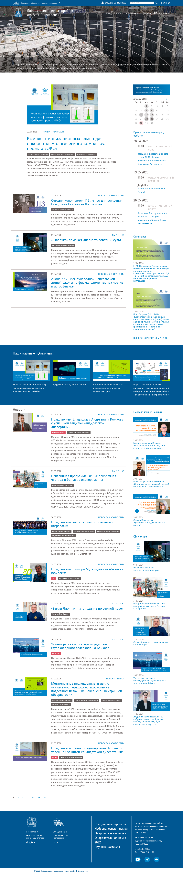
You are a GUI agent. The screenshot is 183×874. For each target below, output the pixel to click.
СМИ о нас (118, 235)
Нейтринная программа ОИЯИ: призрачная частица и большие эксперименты (83, 478)
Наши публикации (54, 131)
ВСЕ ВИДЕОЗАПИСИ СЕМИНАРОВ (150, 338)
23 (152, 119)
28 (141, 123)
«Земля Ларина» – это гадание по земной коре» (87, 609)
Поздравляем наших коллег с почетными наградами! (82, 524)
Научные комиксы (107, 847)
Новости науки (115, 678)
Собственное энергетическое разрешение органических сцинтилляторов (108, 388)
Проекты (146, 13)
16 (152, 114)
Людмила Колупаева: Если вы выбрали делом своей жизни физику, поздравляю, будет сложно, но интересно (148, 720)
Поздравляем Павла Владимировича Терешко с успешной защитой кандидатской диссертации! (87, 750)
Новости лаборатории (111, 195)
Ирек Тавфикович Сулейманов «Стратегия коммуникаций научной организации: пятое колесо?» (151, 484)
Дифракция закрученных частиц (69, 384)
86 (39, 797)
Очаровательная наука (110, 833)
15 (146, 114)
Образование (162, 13)
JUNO (15, 61)
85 (33, 797)
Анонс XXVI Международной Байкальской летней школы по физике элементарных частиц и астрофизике (87, 282)
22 (146, 119)
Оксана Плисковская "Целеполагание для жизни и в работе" (149, 523)
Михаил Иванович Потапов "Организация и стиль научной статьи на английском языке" (149, 446)
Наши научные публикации (33, 353)
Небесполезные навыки (147, 412)
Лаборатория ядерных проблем (50, 13)
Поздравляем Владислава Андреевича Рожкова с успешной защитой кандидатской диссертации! (87, 423)
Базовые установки (126, 13)
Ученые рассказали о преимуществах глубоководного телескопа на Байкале (80, 646)
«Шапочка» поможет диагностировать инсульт (86, 240)
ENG (168, 3)
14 (141, 114)
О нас (108, 13)
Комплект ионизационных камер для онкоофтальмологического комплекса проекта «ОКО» (66, 143)
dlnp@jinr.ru (146, 849)
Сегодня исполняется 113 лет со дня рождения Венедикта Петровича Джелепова (86, 202)
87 (45, 797)
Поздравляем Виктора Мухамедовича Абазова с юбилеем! (87, 571)
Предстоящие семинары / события (148, 134)
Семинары (139, 236)
